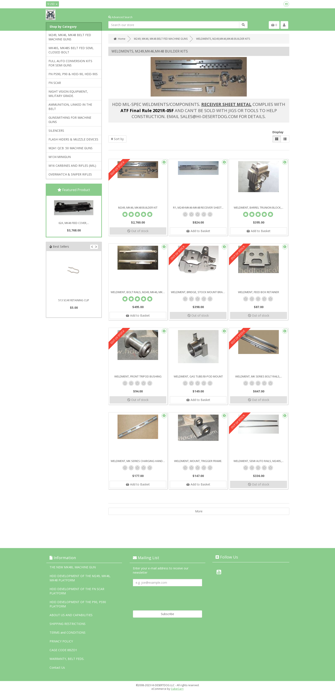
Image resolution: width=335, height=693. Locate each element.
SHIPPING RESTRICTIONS (67, 624)
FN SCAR (54, 83)
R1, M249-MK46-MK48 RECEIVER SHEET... (198, 207)
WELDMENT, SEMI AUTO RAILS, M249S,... (259, 461)
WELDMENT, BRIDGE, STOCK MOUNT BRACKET (199, 292)
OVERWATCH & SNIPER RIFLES (70, 174)
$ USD (52, 4)
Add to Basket (198, 231)
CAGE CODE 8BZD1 (63, 650)
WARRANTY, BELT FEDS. (67, 659)
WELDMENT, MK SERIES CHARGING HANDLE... (139, 461)
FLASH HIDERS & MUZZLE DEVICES (73, 139)
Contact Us (57, 667)
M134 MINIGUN (59, 157)
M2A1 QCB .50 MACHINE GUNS (70, 148)
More (199, 511)
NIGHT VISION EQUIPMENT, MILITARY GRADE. (68, 93)
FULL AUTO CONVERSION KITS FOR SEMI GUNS (70, 63)
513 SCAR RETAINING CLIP (73, 300)
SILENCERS (56, 131)
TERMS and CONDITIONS (67, 632)
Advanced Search (120, 17)
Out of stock (137, 231)
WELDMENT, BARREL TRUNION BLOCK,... (258, 207)
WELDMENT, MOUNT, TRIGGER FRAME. (198, 461)
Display (278, 132)
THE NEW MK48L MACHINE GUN (73, 567)
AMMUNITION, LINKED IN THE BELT (70, 106)
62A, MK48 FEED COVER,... (74, 223)
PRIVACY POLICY (61, 641)
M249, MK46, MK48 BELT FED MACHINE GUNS (69, 37)
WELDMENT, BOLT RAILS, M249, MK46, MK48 (138, 292)
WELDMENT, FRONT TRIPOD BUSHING (138, 377)
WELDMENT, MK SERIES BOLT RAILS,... (258, 377)
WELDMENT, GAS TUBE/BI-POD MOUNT (198, 377)
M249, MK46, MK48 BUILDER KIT (137, 207)
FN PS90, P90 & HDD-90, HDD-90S (73, 74)
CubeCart (177, 689)
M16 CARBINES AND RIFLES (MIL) (72, 166)
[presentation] (165, 596)
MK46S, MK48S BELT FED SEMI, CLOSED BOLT (71, 50)
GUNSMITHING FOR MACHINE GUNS (69, 120)
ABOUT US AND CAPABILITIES (71, 615)
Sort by (117, 139)
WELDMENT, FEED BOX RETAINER (258, 292)
